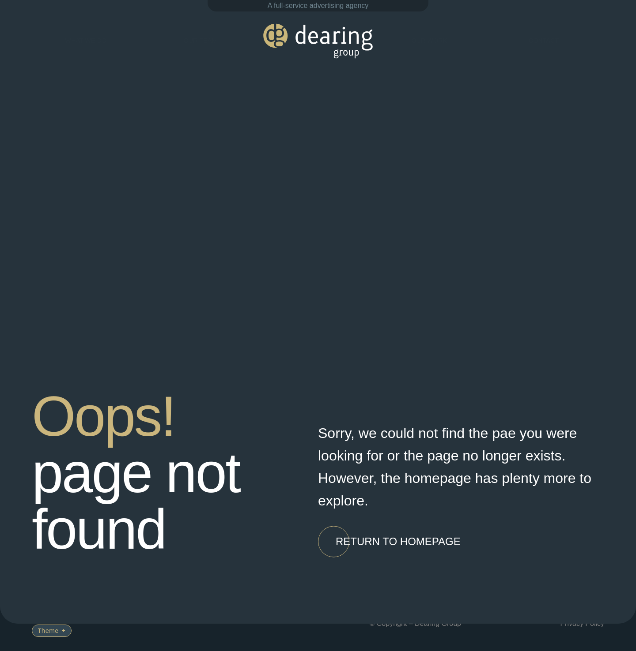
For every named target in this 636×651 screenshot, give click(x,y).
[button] (398, 542)
